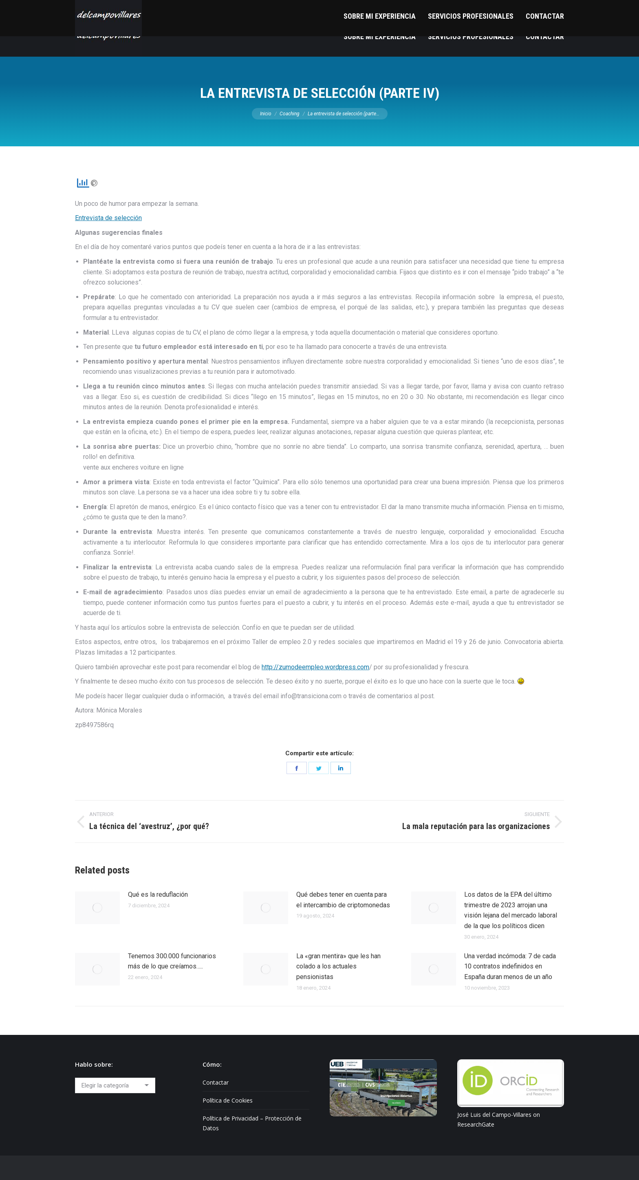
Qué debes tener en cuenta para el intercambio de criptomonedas (343, 900)
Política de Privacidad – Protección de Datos (252, 1123)
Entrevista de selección (108, 218)
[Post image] (97, 907)
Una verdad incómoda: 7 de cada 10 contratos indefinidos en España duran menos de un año (510, 966)
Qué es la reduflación (158, 894)
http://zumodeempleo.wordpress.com (315, 667)
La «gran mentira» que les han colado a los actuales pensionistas (338, 966)
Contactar (216, 1082)
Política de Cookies (228, 1100)
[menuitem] (380, 36)
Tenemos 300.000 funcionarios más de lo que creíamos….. (172, 961)
